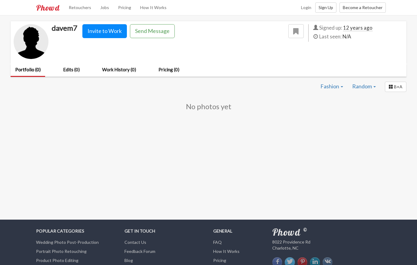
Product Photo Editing (57, 260)
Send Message (152, 31)
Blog (128, 260)
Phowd (48, 7)
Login (306, 7)
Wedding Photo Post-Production (67, 242)
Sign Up (326, 7)
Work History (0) (119, 69)
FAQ (217, 242)
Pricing (124, 7)
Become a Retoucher (362, 7)
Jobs (104, 7)
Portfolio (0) (28, 69)
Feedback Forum (139, 251)
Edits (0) (71, 69)
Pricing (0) (168, 69)
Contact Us (135, 242)
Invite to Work (105, 31)
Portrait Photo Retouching (61, 251)
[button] (395, 87)
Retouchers (80, 7)
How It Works (153, 7)
